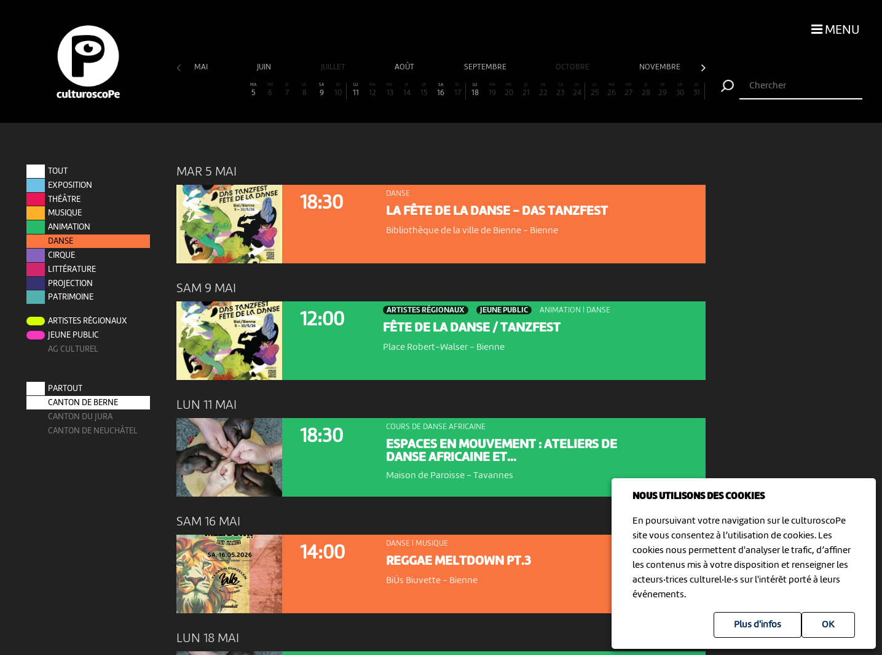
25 (594, 90)
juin (265, 67)
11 (356, 90)
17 (457, 90)
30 (680, 90)
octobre (573, 67)
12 (372, 90)
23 (561, 90)
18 (475, 90)
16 (441, 90)
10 (338, 90)
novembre (660, 67)
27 (629, 90)
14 (407, 90)
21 (526, 90)
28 (646, 90)
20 (510, 90)
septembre (486, 67)
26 (612, 90)
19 (492, 90)
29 (663, 90)
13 (390, 90)
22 (543, 90)
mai (202, 67)
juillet (334, 67)
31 (696, 90)
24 (577, 90)
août (405, 67)
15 (424, 90)
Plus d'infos (757, 625)
